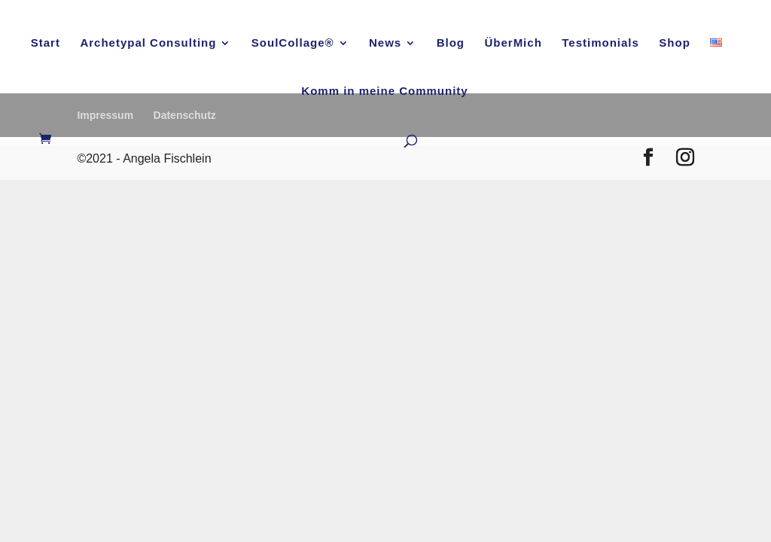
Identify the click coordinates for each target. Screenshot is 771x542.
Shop (674, 43)
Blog (451, 43)
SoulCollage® (292, 43)
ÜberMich (512, 43)
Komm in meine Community (384, 91)
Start (45, 43)
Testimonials (600, 43)
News (385, 43)
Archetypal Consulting (148, 43)
